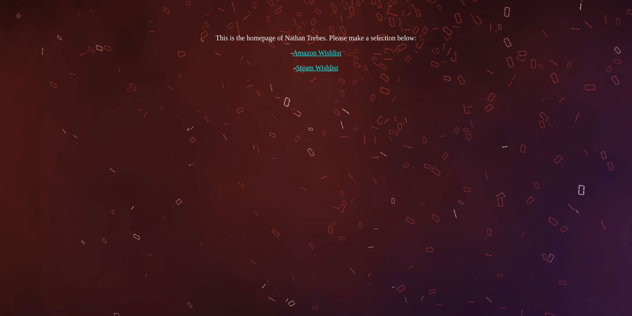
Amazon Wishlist (317, 53)
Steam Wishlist (317, 68)
